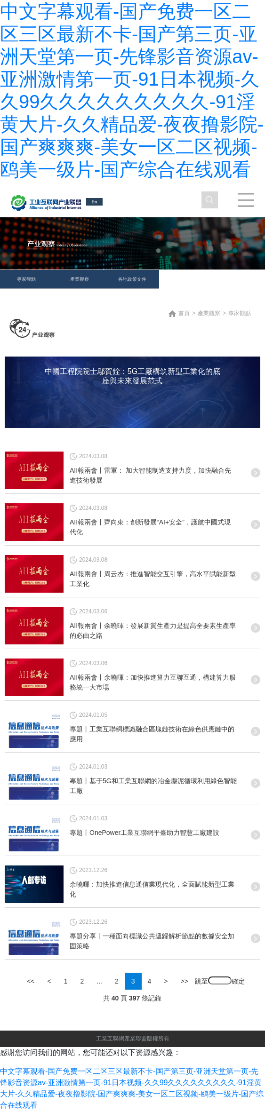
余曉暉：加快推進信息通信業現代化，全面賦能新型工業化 (152, 889)
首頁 (184, 313)
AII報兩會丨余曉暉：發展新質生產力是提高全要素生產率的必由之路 (153, 630)
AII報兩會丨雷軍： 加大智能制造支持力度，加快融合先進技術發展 (150, 475)
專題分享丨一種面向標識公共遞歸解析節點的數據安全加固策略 (152, 941)
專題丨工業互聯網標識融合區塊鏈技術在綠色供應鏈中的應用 (152, 734)
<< (30, 981)
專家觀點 (26, 279)
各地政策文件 (132, 279)
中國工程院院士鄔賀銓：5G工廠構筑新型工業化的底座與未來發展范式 (132, 376)
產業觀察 (79, 279)
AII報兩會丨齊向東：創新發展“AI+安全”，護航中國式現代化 (150, 527)
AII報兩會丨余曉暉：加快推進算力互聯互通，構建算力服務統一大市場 (153, 682)
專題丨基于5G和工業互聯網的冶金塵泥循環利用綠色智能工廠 (153, 785)
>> (184, 981)
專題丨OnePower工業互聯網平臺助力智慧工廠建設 (144, 832)
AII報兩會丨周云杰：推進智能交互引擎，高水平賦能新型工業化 (153, 578)
